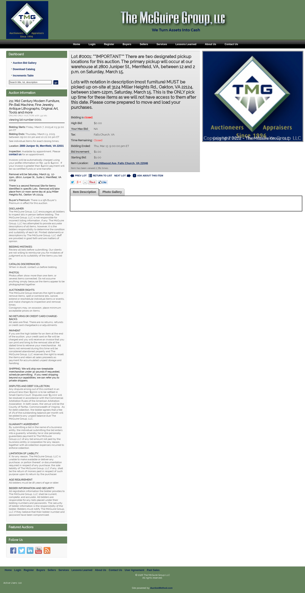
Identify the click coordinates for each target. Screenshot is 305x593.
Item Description (84, 192)
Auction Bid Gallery (24, 62)
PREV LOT (78, 175)
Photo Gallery (112, 192)
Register (109, 44)
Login (92, 44)
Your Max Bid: (79, 128)
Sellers (144, 44)
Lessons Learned (185, 44)
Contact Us (231, 44)
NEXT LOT (122, 175)
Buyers (127, 44)
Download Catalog (24, 69)
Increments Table (23, 75)
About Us (210, 44)
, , (42, 145)
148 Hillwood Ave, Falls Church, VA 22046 (121, 163)
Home (76, 44)
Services (162, 44)
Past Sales (153, 569)
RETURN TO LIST (100, 175)
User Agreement (134, 569)
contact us (15, 154)
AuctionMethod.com (161, 587)
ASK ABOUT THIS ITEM (148, 175)
